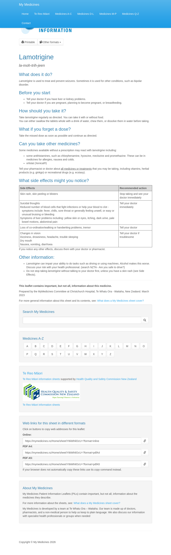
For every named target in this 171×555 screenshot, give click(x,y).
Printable (28, 42)
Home (25, 13)
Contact (26, 23)
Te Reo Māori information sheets (41, 379)
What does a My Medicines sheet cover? (120, 300)
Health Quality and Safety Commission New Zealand (106, 379)
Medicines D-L (85, 13)
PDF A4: (28, 446)
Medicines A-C (63, 13)
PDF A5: (28, 457)
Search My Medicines (39, 312)
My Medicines (29, 4)
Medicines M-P (108, 13)
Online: (27, 434)
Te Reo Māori (42, 13)
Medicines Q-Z (130, 13)
